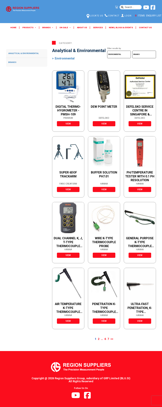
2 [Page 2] (98, 338)
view (68, 123)
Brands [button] (47, 28)
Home (13, 27)
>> (112, 338)
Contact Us (145, 27)
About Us (82, 27)
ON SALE (65, 28)
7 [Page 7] (108, 338)
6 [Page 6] (105, 338)
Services (98, 27)
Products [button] (29, 28)
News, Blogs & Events (121, 27)
